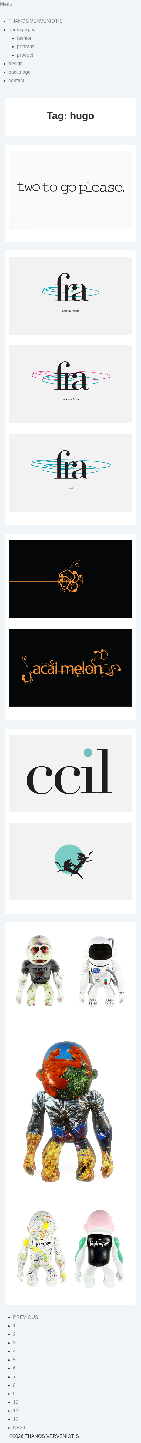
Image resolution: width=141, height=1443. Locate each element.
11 (15, 1410)
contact (16, 80)
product (25, 55)
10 (15, 1402)
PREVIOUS (25, 1317)
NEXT (19, 1427)
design (15, 63)
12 (15, 1419)
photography (21, 29)
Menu (6, 4)
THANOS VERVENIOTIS (35, 21)
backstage (19, 72)
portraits (26, 46)
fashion (25, 38)
